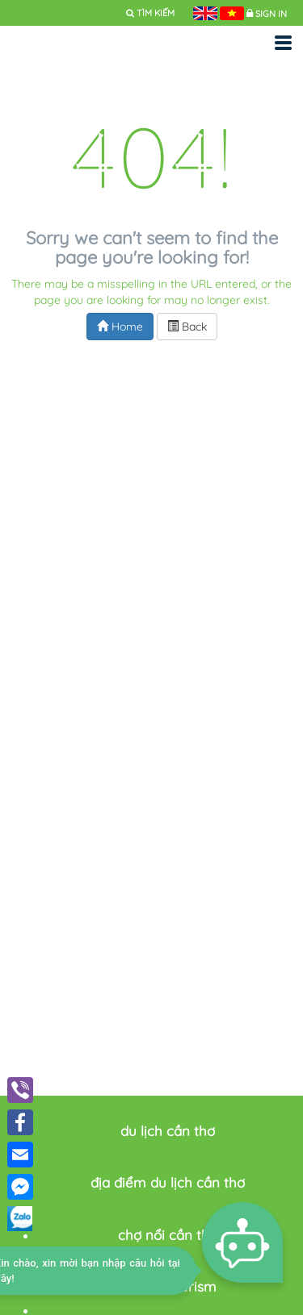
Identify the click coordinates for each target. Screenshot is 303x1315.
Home (120, 326)
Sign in (271, 13)
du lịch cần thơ (167, 1130)
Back (187, 326)
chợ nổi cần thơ (167, 1234)
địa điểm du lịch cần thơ (167, 1182)
